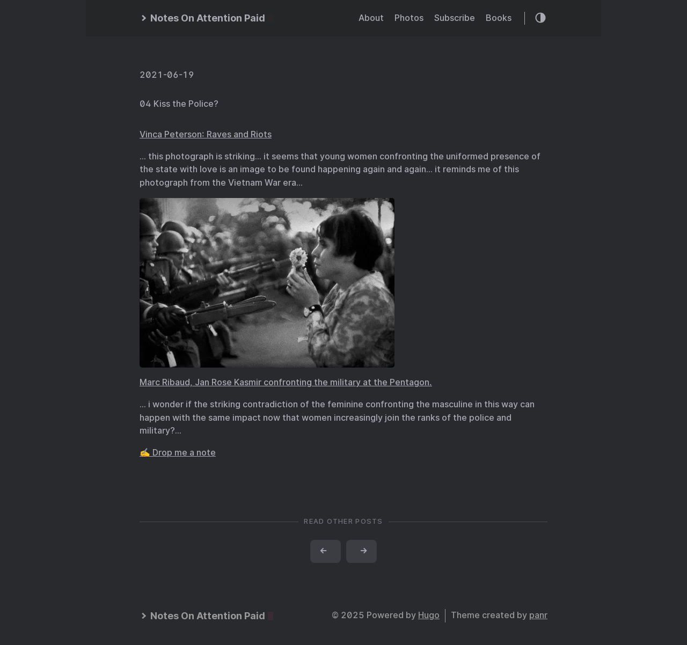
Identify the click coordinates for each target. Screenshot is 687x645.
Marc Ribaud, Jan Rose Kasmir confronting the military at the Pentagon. (286, 382)
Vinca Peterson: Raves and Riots (206, 134)
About (371, 18)
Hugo (429, 615)
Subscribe (454, 18)
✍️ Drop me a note (178, 453)
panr (538, 615)
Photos (408, 18)
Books (498, 18)
